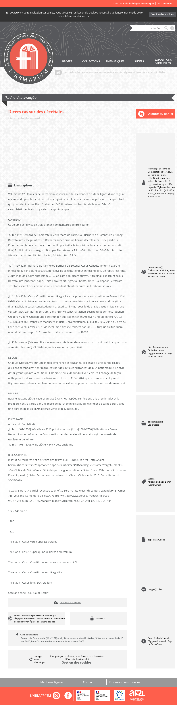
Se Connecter (165, 3)
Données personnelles (124, 682)
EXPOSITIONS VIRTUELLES (163, 61)
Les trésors (153, 424)
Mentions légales (52, 682)
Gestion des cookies (162, 14)
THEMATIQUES (115, 61)
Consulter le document (70, 602)
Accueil (69, 72)
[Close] (88, 16)
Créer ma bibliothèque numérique (133, 3)
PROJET (67, 61)
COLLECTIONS (91, 61)
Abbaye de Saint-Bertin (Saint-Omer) (159, 483)
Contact (88, 682)
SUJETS (139, 61)
